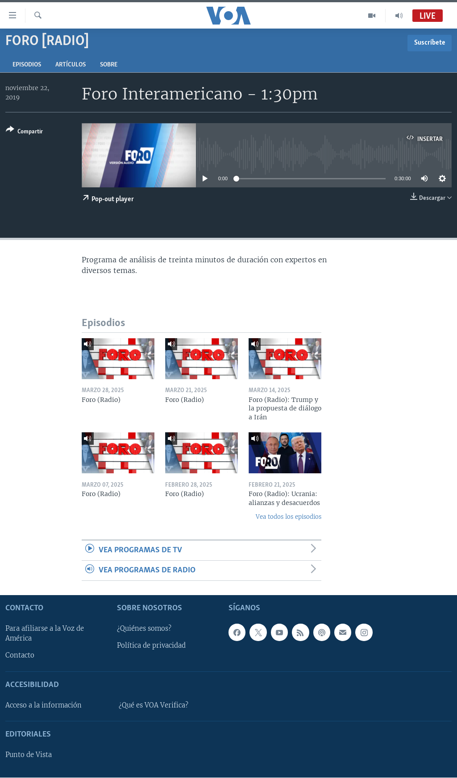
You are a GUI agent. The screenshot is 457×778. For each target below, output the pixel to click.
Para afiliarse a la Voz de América (44, 634)
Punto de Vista (28, 755)
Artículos (70, 65)
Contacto (19, 656)
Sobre (108, 65)
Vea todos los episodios (288, 517)
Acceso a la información (43, 705)
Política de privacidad (151, 646)
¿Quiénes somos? (144, 629)
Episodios (26, 65)
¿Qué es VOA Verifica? (153, 705)
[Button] (24, 132)
